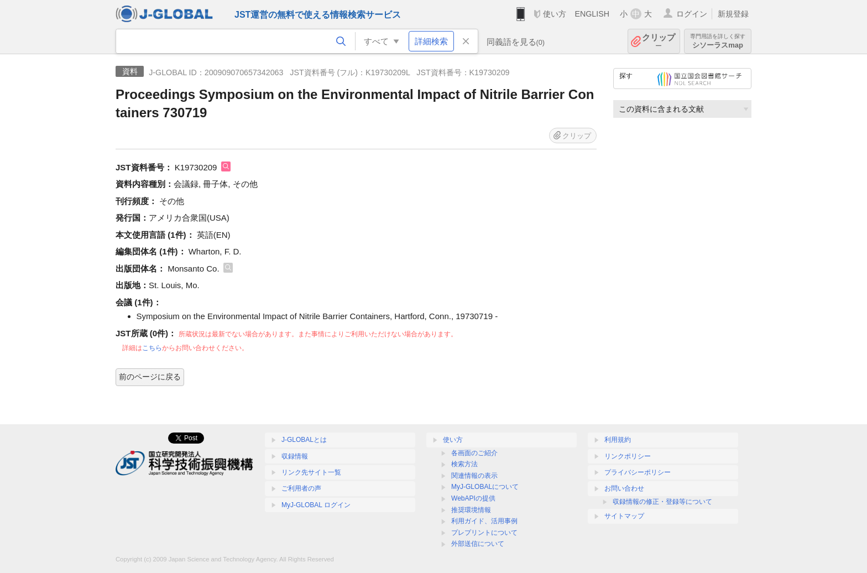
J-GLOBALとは (304, 440)
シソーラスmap (717, 41)
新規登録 (733, 13)
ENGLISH (591, 13)
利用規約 (617, 440)
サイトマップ (624, 516)
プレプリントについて (484, 532)
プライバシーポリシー (637, 472)
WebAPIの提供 (473, 498)
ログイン (691, 13)
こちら (152, 348)
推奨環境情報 (471, 510)
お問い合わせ (624, 488)
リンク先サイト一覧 (311, 472)
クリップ (658, 41)
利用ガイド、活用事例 (484, 521)
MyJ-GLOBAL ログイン (316, 505)
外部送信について (477, 544)
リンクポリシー (627, 456)
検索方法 (464, 464)
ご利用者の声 (301, 488)
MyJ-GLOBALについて (485, 487)
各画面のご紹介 (474, 453)
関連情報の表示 (474, 476)
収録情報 (294, 456)
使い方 (554, 13)
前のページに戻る (150, 376)
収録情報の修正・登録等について (662, 502)
